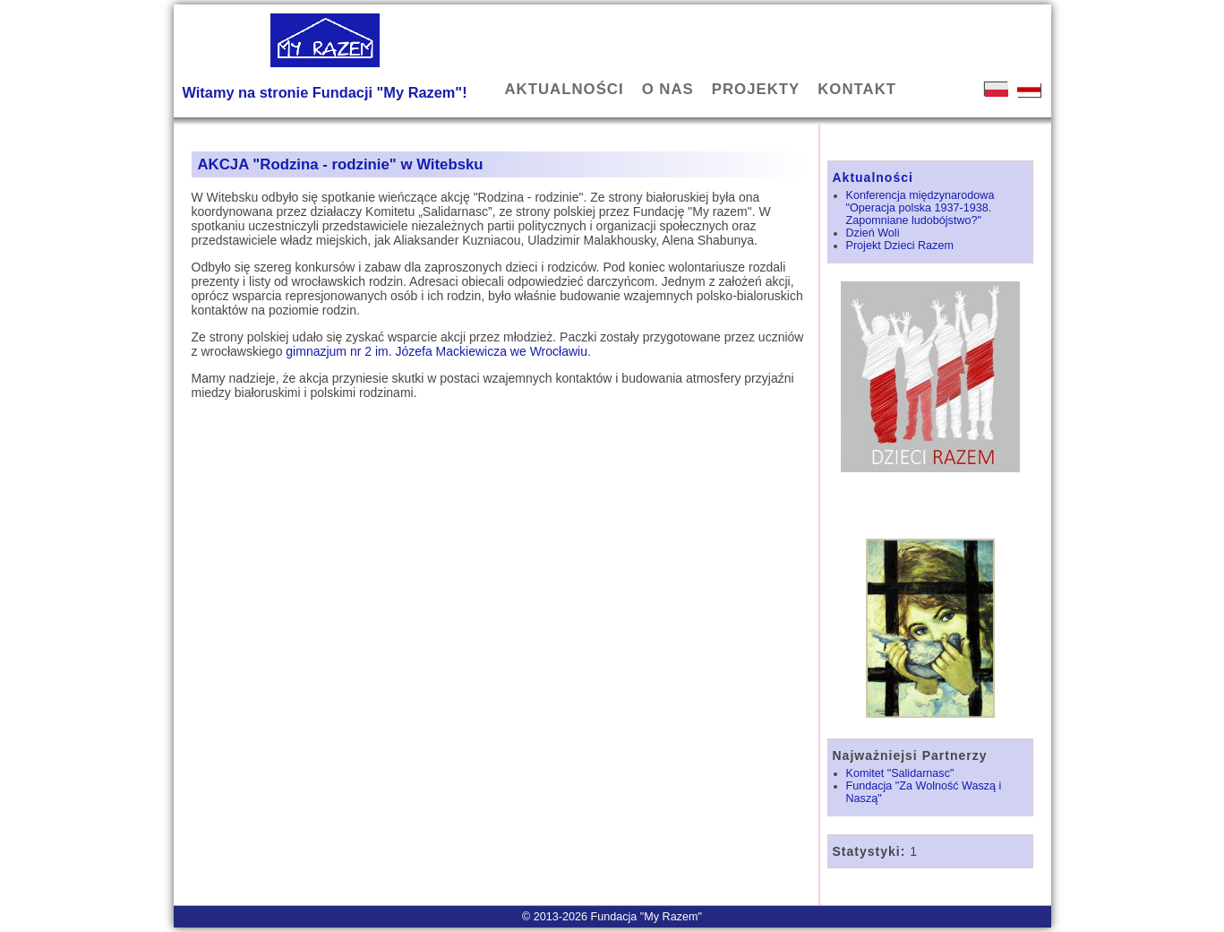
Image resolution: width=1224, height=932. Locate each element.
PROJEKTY (756, 89)
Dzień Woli (873, 233)
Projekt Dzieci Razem (900, 245)
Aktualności (873, 177)
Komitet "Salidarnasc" (900, 773)
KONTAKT (856, 89)
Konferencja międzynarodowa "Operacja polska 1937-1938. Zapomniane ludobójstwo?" (920, 208)
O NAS (668, 89)
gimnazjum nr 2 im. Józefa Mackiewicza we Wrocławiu (436, 351)
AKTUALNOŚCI (564, 89)
